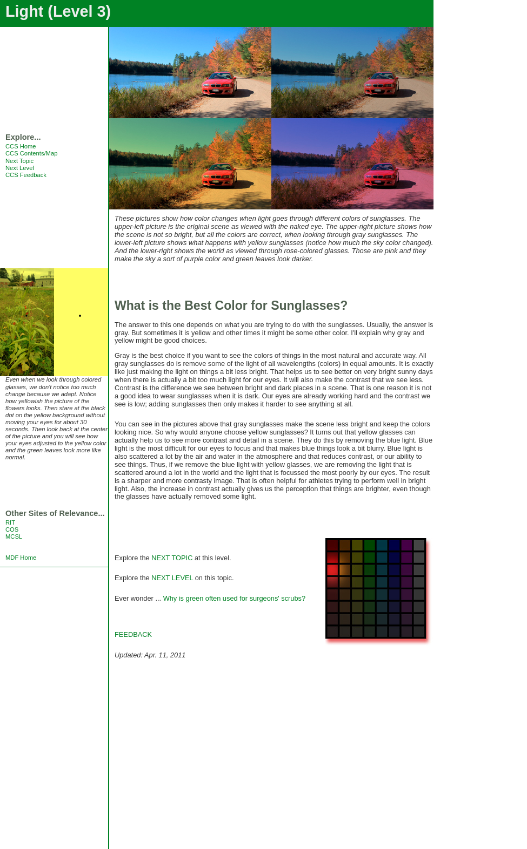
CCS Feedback (25, 175)
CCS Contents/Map (31, 153)
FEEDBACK (133, 634)
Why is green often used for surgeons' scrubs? (234, 598)
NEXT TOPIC (171, 558)
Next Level (19, 168)
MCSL (13, 536)
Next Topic (19, 161)
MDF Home (20, 557)
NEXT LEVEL (172, 578)
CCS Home (20, 146)
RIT (10, 522)
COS (11, 529)
